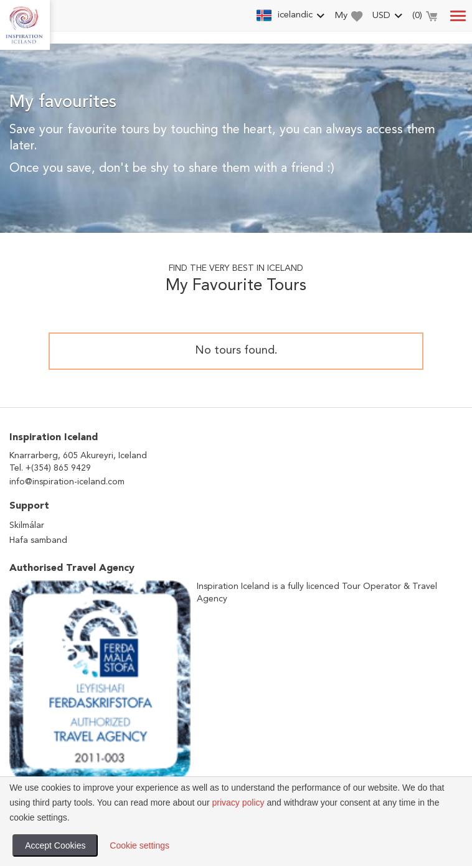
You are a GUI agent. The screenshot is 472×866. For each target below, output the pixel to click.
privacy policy (238, 802)
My (348, 16)
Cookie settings (139, 845)
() (425, 17)
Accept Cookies (55, 845)
